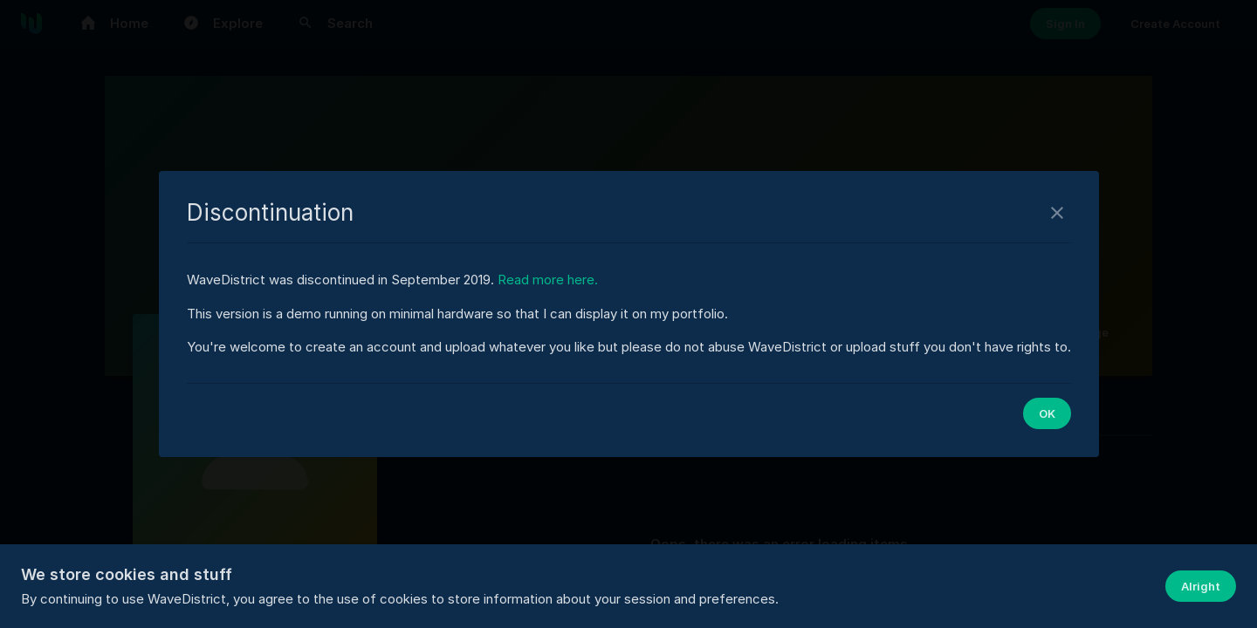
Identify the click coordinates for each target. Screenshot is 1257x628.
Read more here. (548, 279)
